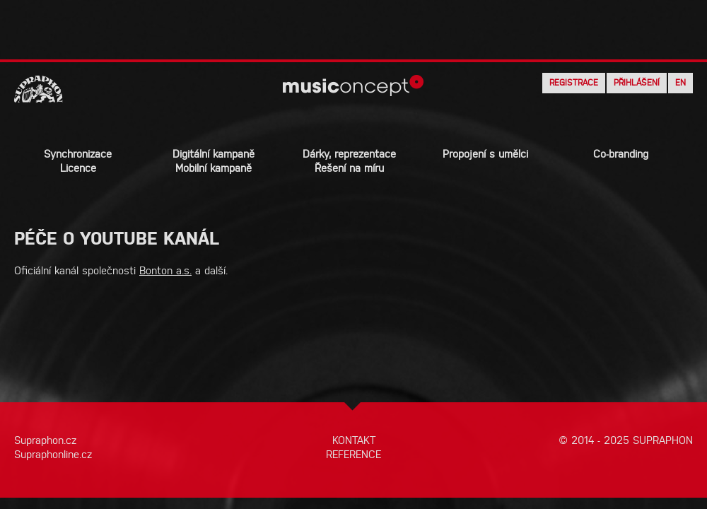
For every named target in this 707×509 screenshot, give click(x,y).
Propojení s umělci (485, 154)
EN (680, 83)
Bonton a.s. (165, 270)
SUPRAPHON (663, 440)
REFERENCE (353, 454)
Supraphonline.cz (53, 454)
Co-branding (620, 154)
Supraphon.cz (45, 440)
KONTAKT (353, 440)
